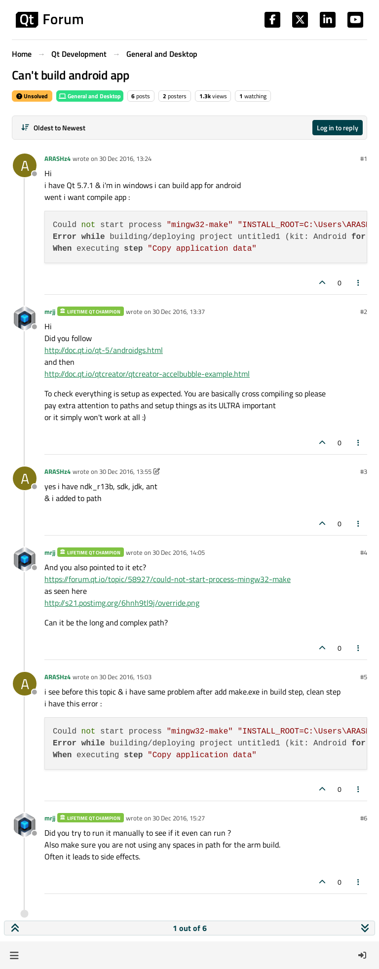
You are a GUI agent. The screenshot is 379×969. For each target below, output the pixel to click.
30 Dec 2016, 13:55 (125, 471)
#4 (363, 552)
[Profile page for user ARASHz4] (25, 165)
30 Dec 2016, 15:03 (125, 677)
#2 (363, 311)
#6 (363, 818)
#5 (363, 677)
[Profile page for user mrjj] (25, 318)
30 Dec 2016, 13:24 (125, 158)
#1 (363, 158)
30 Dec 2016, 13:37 (178, 311)
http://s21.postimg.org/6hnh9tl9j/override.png (121, 603)
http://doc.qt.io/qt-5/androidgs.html (103, 350)
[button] (14, 955)
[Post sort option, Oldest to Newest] (53, 127)
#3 (363, 471)
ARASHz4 (57, 158)
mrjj (49, 311)
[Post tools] (359, 282)
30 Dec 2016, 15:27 (178, 818)
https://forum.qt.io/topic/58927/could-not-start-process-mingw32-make (167, 579)
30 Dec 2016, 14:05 (178, 552)
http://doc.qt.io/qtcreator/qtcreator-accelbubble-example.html (147, 374)
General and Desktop (90, 96)
